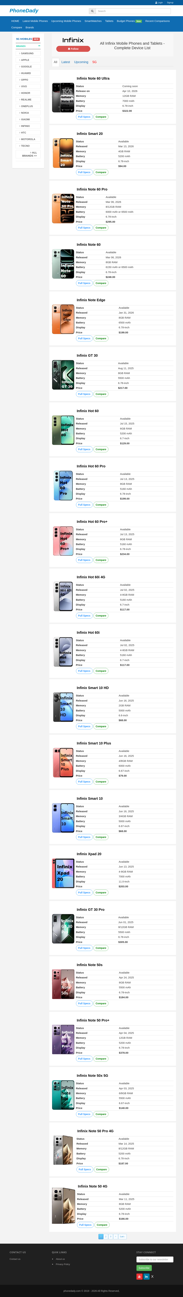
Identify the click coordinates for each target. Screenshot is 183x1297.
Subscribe (144, 1268)
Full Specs (84, 116)
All (55, 62)
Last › (122, 1236)
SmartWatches (93, 20)
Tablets (109, 20)
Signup (170, 2)
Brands (30, 27)
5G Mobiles (24, 38)
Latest (66, 62)
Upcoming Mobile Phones (66, 20)
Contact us (15, 1259)
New (139, 21)
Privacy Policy (63, 1264)
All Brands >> (29, 154)
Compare (16, 27)
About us (60, 1259)
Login (159, 2)
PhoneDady (24, 10)
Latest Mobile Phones (35, 20)
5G (95, 62)
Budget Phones (129, 21)
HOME (15, 20)
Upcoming (81, 62)
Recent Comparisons (157, 20)
